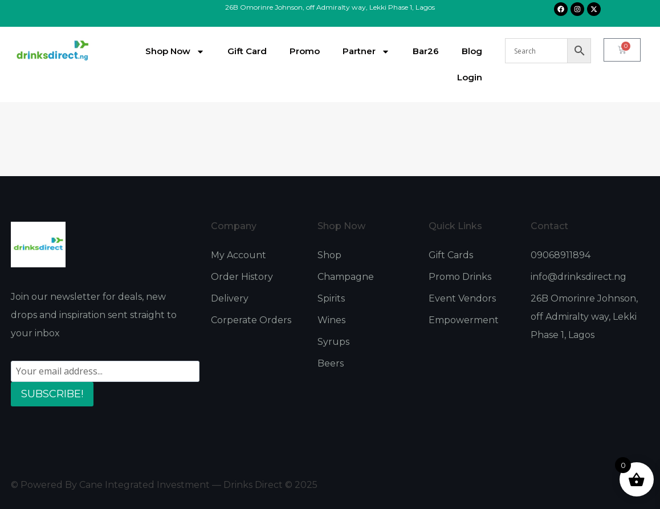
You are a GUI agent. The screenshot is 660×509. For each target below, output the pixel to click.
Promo (305, 51)
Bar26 (426, 51)
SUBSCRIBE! (52, 394)
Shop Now (175, 52)
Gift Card (247, 51)
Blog (472, 51)
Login (469, 77)
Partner (366, 52)
